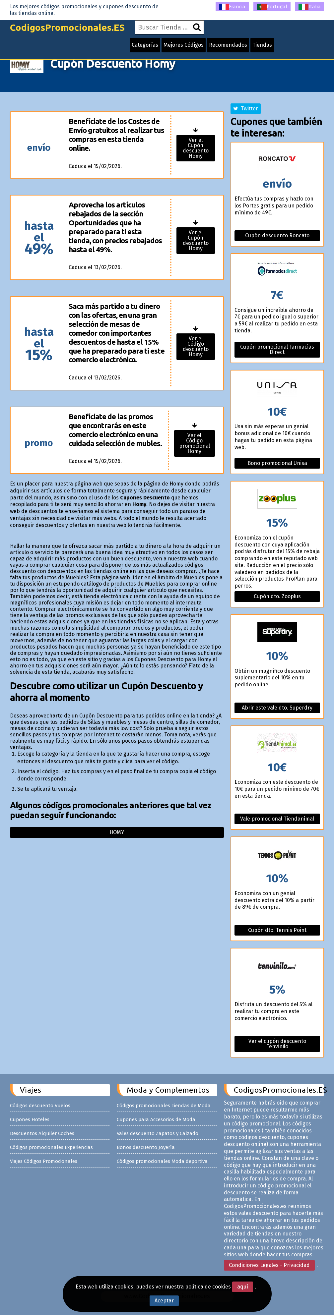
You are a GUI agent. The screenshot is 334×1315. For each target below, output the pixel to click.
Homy (116, 832)
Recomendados (228, 45)
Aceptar (164, 1300)
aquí (242, 1287)
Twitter (245, 108)
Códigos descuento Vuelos (40, 1106)
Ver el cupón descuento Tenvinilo (277, 1044)
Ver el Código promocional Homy (194, 443)
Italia (310, 7)
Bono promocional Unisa (277, 463)
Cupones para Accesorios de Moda (156, 1119)
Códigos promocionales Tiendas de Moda (164, 1106)
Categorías (145, 45)
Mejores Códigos (184, 45)
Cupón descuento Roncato (277, 235)
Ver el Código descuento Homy (196, 346)
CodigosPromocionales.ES (67, 27)
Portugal (272, 7)
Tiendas (262, 45)
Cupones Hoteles (29, 1119)
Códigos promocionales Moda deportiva (162, 1161)
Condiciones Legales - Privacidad (269, 1265)
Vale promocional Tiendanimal (277, 819)
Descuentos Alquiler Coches (42, 1133)
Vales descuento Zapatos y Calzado (157, 1133)
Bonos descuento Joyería (146, 1147)
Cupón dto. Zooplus (277, 596)
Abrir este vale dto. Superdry (277, 708)
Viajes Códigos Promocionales (43, 1161)
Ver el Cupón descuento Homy (196, 148)
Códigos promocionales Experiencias (51, 1147)
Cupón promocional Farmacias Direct (277, 349)
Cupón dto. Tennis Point (277, 930)
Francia (232, 7)
